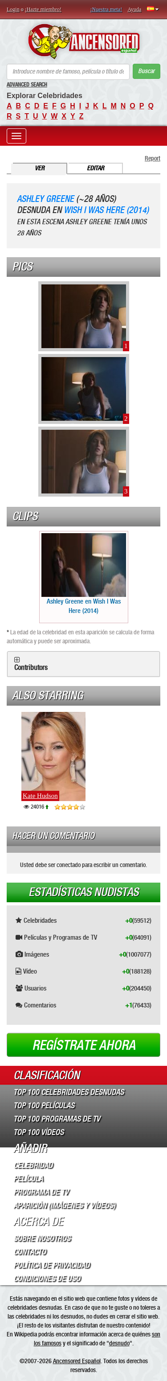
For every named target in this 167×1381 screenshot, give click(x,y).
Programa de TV (41, 1192)
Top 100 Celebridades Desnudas (68, 1092)
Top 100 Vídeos (38, 1132)
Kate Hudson (40, 795)
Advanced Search (27, 85)
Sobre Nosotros (41, 1238)
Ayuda (134, 9)
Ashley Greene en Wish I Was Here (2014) (83, 574)
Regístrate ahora (83, 1045)
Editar (95, 168)
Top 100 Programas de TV (56, 1119)
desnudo (119, 1343)
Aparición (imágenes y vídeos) (64, 1205)
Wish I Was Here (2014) (106, 210)
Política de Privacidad (51, 1265)
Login (13, 9)
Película (28, 1179)
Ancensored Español (77, 1361)
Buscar (146, 71)
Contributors (31, 668)
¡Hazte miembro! (43, 9)
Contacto (29, 1252)
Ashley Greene (45, 199)
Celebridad (33, 1165)
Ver (40, 168)
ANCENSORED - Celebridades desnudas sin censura (83, 41)
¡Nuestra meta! (106, 9)
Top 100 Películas (43, 1105)
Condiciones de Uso (46, 1278)
